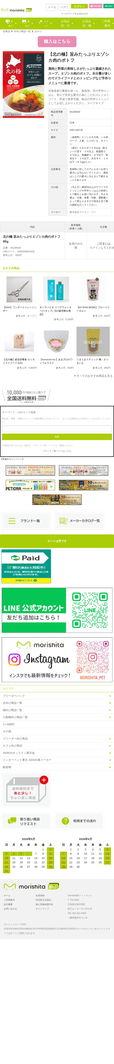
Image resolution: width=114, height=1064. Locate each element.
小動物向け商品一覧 (15, 717)
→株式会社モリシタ (78, 917)
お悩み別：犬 (65, 23)
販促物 (7, 767)
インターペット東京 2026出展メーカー (27, 759)
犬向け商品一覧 (22, 31)
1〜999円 (8, 724)
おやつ (38, 31)
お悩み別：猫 (86, 23)
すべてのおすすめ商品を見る (95, 375)
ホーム (7, 895)
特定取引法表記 (43, 900)
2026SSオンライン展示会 (19, 752)
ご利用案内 (105, 23)
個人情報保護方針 (44, 904)
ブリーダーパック (14, 695)
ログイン (95, 247)
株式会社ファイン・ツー (83, 212)
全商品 (6, 31)
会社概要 (8, 904)
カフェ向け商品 (12, 745)
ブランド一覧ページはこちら (57, 451)
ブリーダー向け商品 (15, 738)
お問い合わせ (10, 909)
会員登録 (40, 895)
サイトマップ (42, 909)
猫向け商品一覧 (12, 710)
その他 (7, 731)
